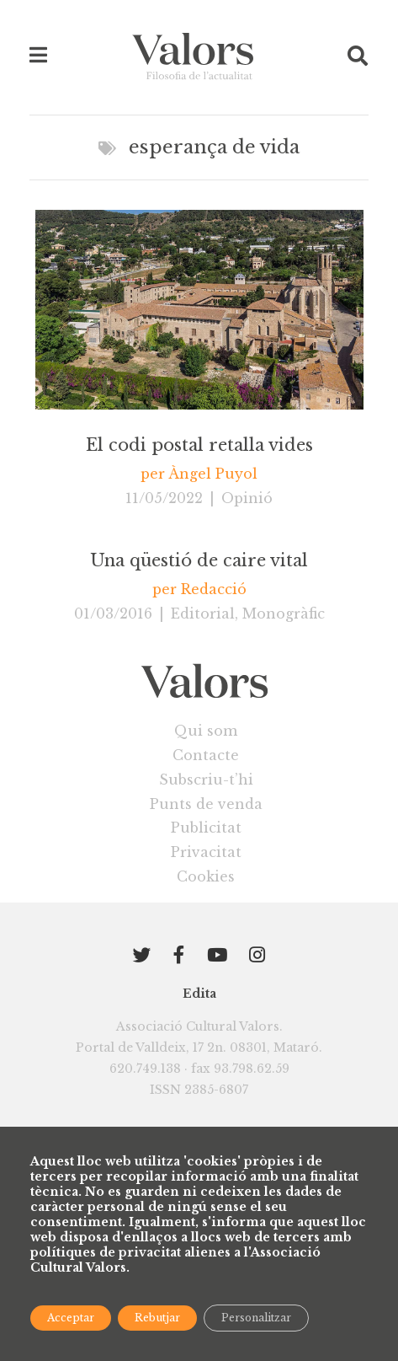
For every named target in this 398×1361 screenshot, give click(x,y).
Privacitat (206, 852)
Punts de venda (206, 804)
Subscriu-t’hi (206, 779)
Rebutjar (157, 1317)
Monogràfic (283, 613)
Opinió (247, 498)
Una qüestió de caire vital (199, 560)
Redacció (214, 589)
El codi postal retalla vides (199, 445)
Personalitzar (256, 1317)
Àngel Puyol (212, 473)
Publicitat (206, 827)
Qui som (205, 730)
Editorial (203, 613)
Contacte (205, 755)
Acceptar (70, 1317)
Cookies (206, 876)
